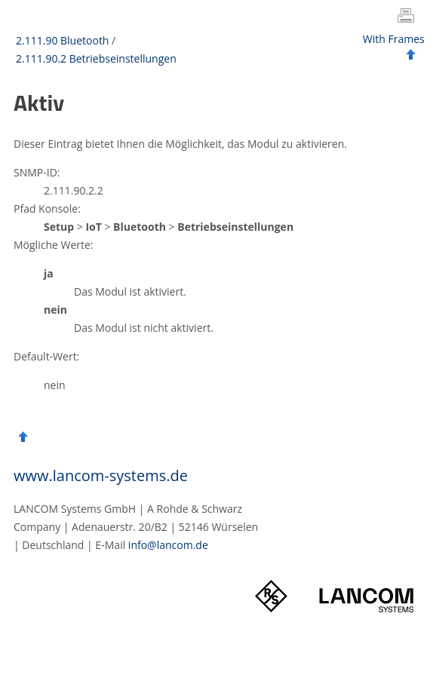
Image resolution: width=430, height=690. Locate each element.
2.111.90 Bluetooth (62, 40)
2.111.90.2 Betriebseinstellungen (96, 58)
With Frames (394, 39)
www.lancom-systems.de (101, 475)
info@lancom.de (168, 545)
